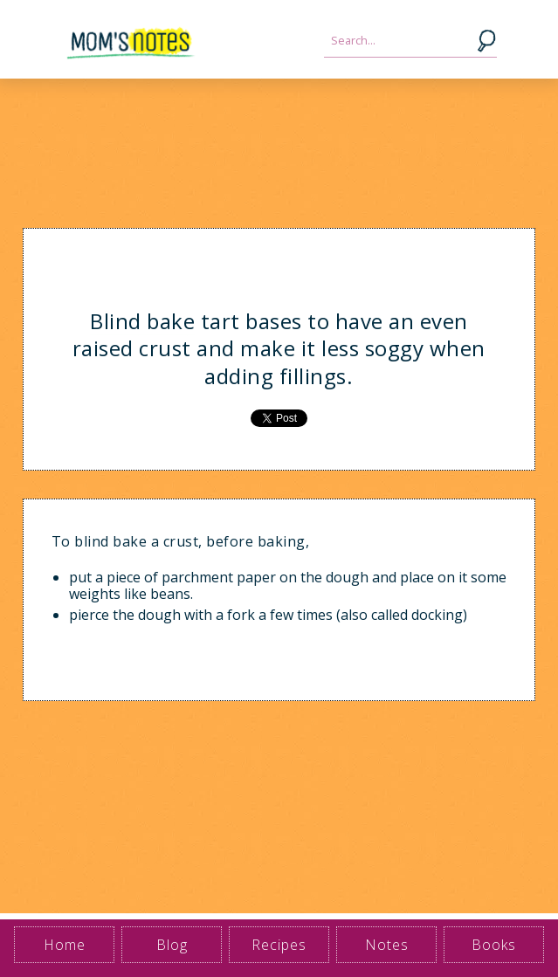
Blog (172, 944)
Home (65, 944)
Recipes (279, 944)
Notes (387, 944)
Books (494, 944)
